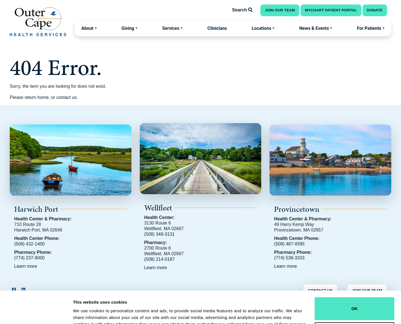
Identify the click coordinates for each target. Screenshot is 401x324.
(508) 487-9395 (289, 244)
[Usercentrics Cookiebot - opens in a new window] (36, 313)
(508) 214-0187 (159, 259)
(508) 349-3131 (159, 234)
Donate (375, 10)
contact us (66, 97)
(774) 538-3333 (289, 257)
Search (242, 10)
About (87, 28)
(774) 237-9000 (29, 257)
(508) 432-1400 (29, 244)
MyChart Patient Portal (331, 10)
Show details (86, 312)
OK (354, 281)
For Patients (369, 28)
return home (36, 97)
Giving (127, 28)
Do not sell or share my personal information (354, 305)
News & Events (314, 28)
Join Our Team (280, 10)
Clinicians (217, 28)
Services (170, 28)
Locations (261, 28)
